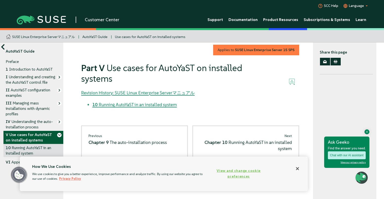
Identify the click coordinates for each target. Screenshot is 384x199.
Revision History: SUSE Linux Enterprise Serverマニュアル (138, 93)
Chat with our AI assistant (346, 155)
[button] (19, 175)
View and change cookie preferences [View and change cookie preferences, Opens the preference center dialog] (239, 173)
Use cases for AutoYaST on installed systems (150, 37)
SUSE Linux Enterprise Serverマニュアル (43, 37)
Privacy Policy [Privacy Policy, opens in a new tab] (70, 179)
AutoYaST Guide (95, 37)
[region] (164, 174)
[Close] (297, 168)
